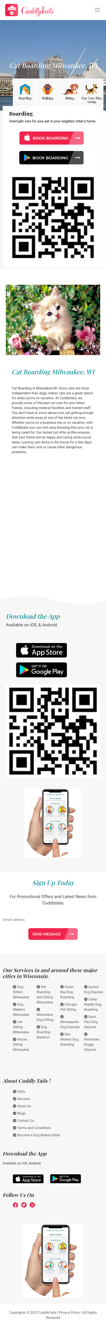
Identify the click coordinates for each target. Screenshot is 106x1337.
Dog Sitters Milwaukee (21, 992)
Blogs (19, 1113)
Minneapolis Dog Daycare (70, 1022)
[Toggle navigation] (97, 10)
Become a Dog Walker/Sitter (36, 1135)
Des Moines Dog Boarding (69, 1039)
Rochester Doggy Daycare (92, 1042)
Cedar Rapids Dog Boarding (92, 1004)
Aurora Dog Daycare (93, 989)
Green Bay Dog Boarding (67, 992)
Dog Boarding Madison (43, 1032)
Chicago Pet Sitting (68, 1007)
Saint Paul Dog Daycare (91, 1022)
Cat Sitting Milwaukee (21, 1027)
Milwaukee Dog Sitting (45, 1015)
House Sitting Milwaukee (21, 1044)
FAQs (19, 1092)
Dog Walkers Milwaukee (21, 1009)
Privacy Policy (69, 1313)
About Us (22, 1106)
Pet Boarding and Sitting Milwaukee (45, 994)
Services (21, 1099)
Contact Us (23, 1121)
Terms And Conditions (32, 1128)
